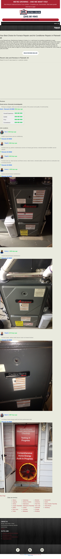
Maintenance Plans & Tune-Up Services (10, 536)
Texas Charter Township (51, 503)
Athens (14, 500)
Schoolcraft (47, 500)
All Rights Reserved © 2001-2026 (35, 554)
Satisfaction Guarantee (7, 535)
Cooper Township (17, 505)
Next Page (2, 495)
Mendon (37, 500)
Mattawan (25, 511)
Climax (14, 503)
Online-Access (27, 554)
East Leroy (15, 509)
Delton (14, 507)
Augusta (15, 502)
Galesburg (25, 500)
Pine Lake (37, 505)
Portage (37, 509)
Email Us (3, 528)
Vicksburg (47, 507)
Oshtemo (37, 502)
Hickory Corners (27, 502)
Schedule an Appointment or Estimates (10, 533)
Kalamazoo (26, 503)
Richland (37, 511)
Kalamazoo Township (28, 505)
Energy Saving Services (7, 538)
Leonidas (25, 509)
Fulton (14, 511)
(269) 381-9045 (30, 16)
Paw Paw (37, 503)
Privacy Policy (30, 555)
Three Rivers (48, 505)
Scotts (46, 502)
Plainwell (37, 507)
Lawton (25, 507)
